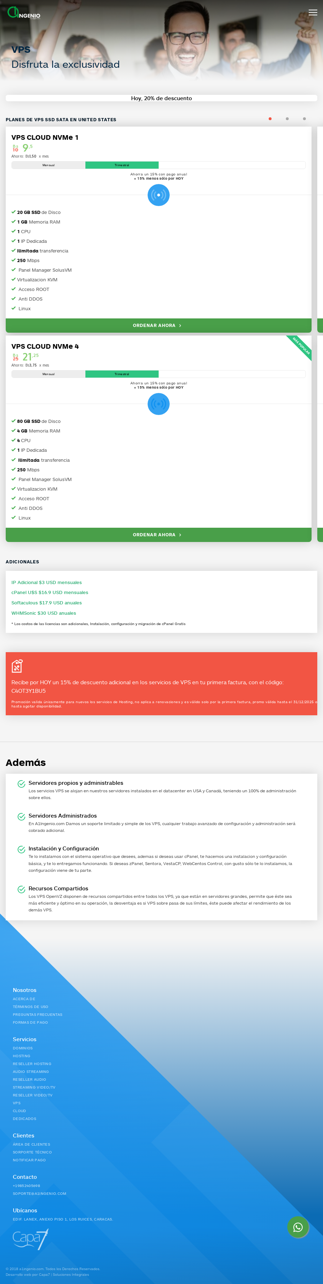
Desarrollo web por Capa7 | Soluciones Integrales (47, 1274)
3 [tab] (311, 118)
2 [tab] (294, 118)
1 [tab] (277, 118)
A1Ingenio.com (50, 822)
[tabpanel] (161, 333)
